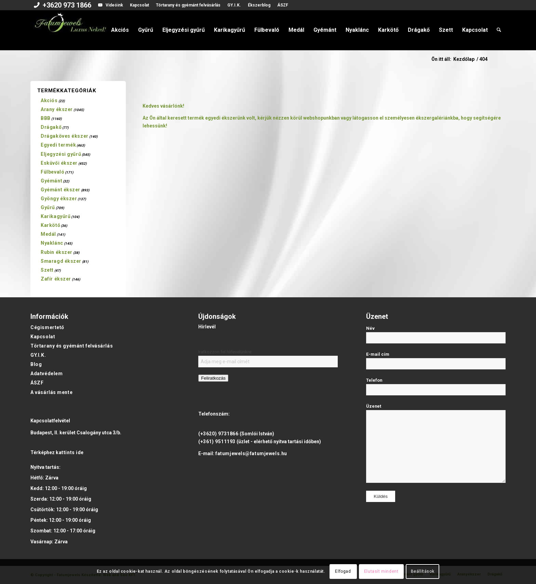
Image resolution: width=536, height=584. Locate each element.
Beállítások (422, 571)
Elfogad (343, 571)
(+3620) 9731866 (218, 433)
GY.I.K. (234, 5)
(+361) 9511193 (217, 441)
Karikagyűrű (55, 216)
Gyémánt (51, 181)
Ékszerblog (259, 5)
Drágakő (51, 127)
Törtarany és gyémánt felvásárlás (188, 5)
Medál (48, 234)
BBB (46, 118)
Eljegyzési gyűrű (61, 154)
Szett (47, 270)
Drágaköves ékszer (65, 136)
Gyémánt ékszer (60, 189)
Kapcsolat (139, 5)
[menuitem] (62, 5)
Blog (36, 364)
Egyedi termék (58, 145)
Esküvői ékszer (59, 163)
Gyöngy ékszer (59, 198)
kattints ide (70, 452)
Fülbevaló (52, 172)
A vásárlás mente (51, 392)
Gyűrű (48, 207)
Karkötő (50, 225)
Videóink (114, 5)
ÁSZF (282, 5)
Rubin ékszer (56, 252)
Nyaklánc (52, 243)
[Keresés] (499, 30)
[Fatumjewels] (70, 30)
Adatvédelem (46, 373)
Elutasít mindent (381, 571)
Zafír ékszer (56, 279)
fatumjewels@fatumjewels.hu (251, 453)
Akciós (49, 100)
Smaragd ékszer (61, 261)
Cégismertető (47, 327)
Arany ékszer (57, 109)
